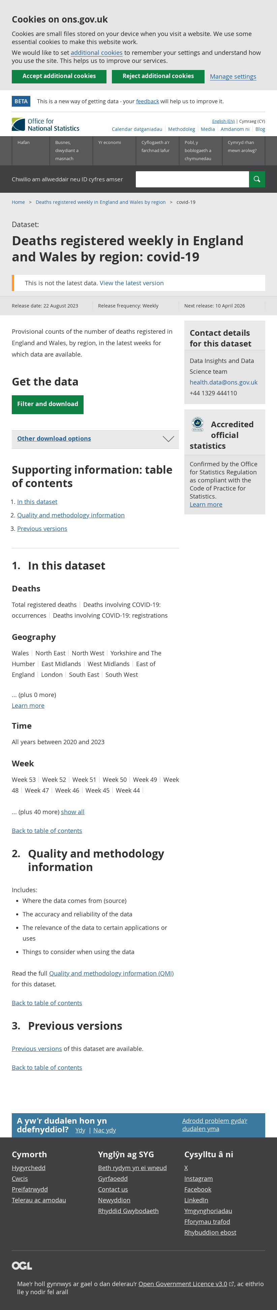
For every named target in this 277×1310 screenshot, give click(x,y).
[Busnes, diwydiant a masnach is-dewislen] (71, 151)
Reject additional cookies (158, 76)
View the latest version (132, 283)
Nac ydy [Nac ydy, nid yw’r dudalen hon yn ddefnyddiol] (104, 1130)
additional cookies (97, 52)
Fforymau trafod (207, 1221)
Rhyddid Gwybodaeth (128, 1211)
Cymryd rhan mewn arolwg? (242, 146)
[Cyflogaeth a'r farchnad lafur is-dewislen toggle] (157, 151)
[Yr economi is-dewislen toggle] (114, 151)
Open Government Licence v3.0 (182, 1284)
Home (19, 202)
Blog (260, 129)
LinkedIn (196, 1200)
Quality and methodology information (71, 515)
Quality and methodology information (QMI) (111, 973)
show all (73, 812)
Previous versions (42, 528)
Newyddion (114, 1200)
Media (208, 129)
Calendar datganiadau (137, 129)
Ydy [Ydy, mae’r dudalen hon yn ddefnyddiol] (80, 1130)
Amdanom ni (235, 129)
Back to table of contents (47, 831)
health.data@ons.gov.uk (223, 382)
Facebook (197, 1189)
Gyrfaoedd (113, 1178)
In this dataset (37, 502)
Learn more (206, 504)
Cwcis (20, 1178)
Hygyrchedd (28, 1168)
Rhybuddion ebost (210, 1232)
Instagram (198, 1178)
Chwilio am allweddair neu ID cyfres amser (67, 179)
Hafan (24, 142)
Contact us (113, 1189)
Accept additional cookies (59, 76)
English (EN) (223, 121)
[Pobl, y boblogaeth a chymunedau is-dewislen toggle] (200, 151)
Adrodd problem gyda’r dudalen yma (214, 1125)
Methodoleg (181, 129)
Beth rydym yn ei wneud (132, 1168)
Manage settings (233, 76)
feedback (147, 101)
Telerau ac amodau (39, 1200)
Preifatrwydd (30, 1189)
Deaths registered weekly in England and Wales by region (101, 202)
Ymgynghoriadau (208, 1211)
